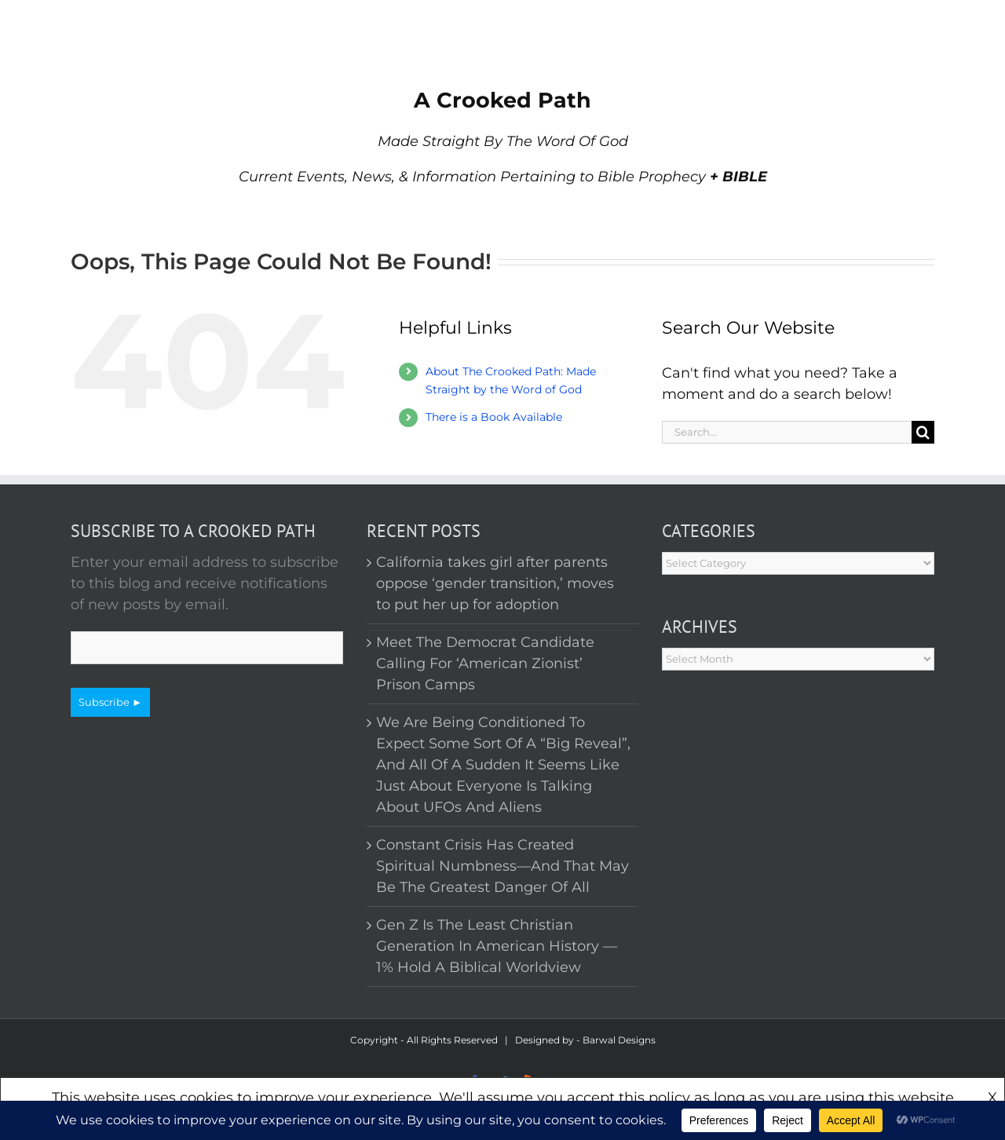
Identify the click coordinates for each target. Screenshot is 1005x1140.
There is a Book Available (494, 417)
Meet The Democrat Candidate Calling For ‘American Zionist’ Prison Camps (485, 663)
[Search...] (787, 432)
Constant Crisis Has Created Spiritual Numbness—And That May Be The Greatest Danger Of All (502, 866)
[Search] (923, 432)
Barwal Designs (619, 1040)
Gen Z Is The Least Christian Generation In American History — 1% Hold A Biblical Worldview (496, 946)
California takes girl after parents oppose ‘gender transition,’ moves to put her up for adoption (495, 583)
